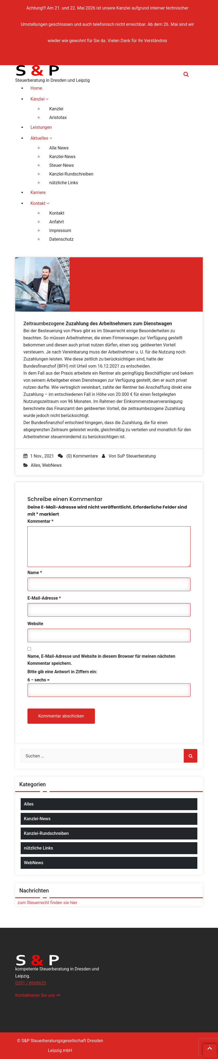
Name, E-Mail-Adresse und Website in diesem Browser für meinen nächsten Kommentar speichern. (101, 660)
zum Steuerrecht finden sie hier (46, 902)
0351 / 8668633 (30, 983)
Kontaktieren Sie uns (37, 995)
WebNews (52, 465)
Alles (35, 465)
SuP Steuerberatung (136, 456)
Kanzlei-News (37, 818)
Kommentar (40, 521)
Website (35, 623)
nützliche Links (38, 848)
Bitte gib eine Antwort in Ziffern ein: (62, 671)
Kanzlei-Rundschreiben (46, 833)
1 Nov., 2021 (38, 456)
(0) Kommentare (78, 456)
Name (34, 572)
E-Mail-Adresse (44, 598)
